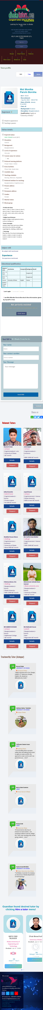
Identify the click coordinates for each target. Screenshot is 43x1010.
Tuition (30, 53)
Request (12, 465)
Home (12, 53)
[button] (21, 969)
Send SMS (21, 394)
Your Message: (8, 362)
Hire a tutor (21, 909)
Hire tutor (7, 59)
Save (29, 74)
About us (17, 59)
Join (24, 59)
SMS (20, 74)
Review (38, 74)
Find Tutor (21, 53)
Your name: (7, 345)
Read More (13, 966)
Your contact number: (11, 353)
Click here (21, 313)
